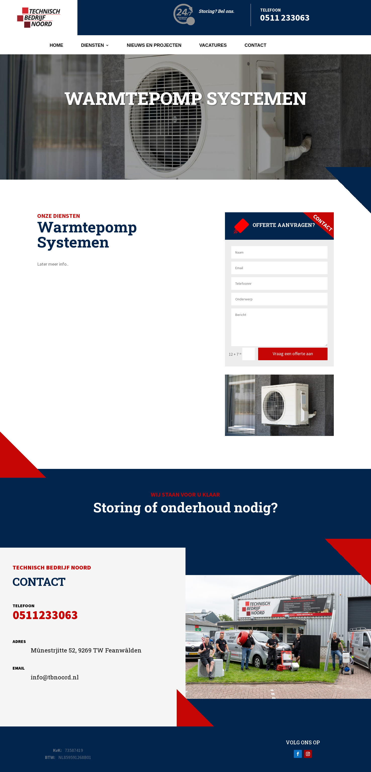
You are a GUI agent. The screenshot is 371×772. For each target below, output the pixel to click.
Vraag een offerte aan (293, 353)
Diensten (92, 46)
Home (56, 46)
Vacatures (213, 46)
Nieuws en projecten (154, 46)
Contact (255, 46)
